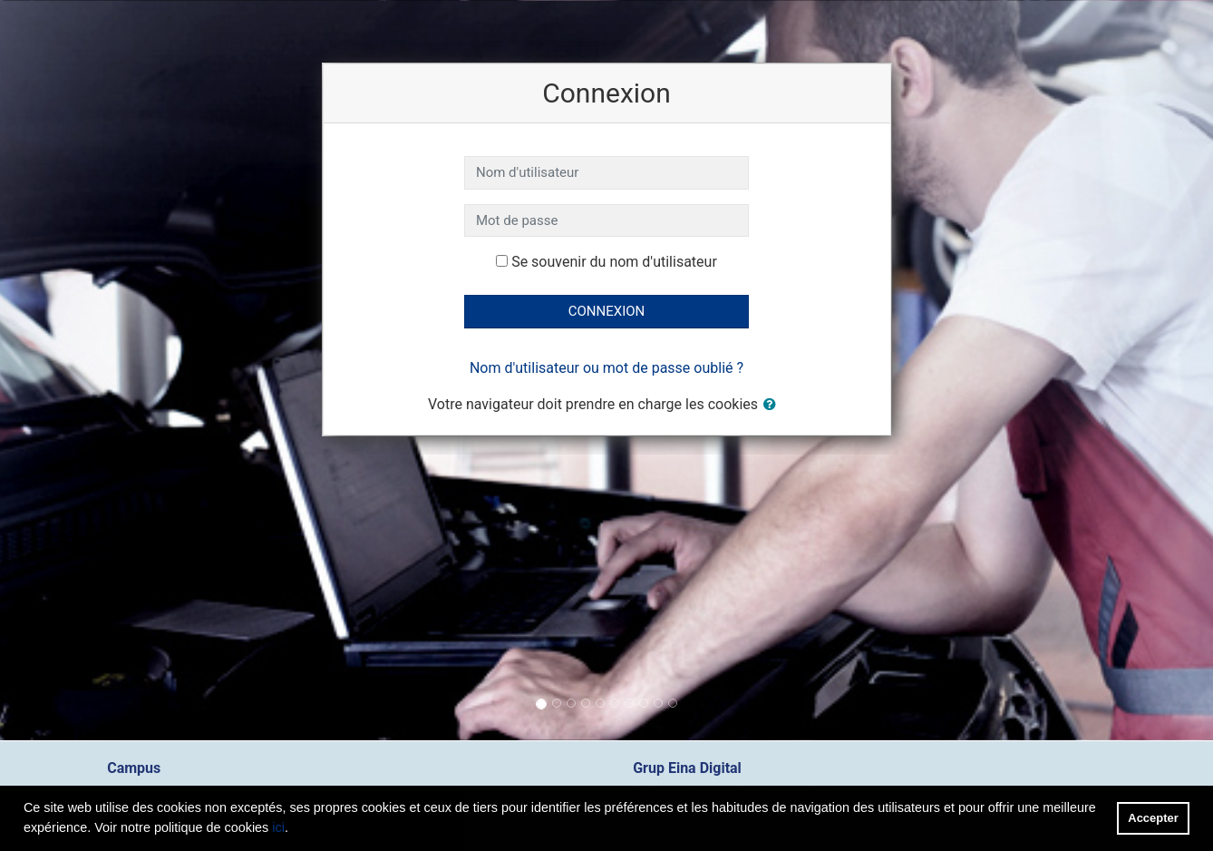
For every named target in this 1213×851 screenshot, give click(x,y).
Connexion (606, 311)
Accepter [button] (1153, 818)
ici (278, 827)
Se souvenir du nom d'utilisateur (614, 261)
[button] (773, 405)
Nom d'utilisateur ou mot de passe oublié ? (606, 368)
